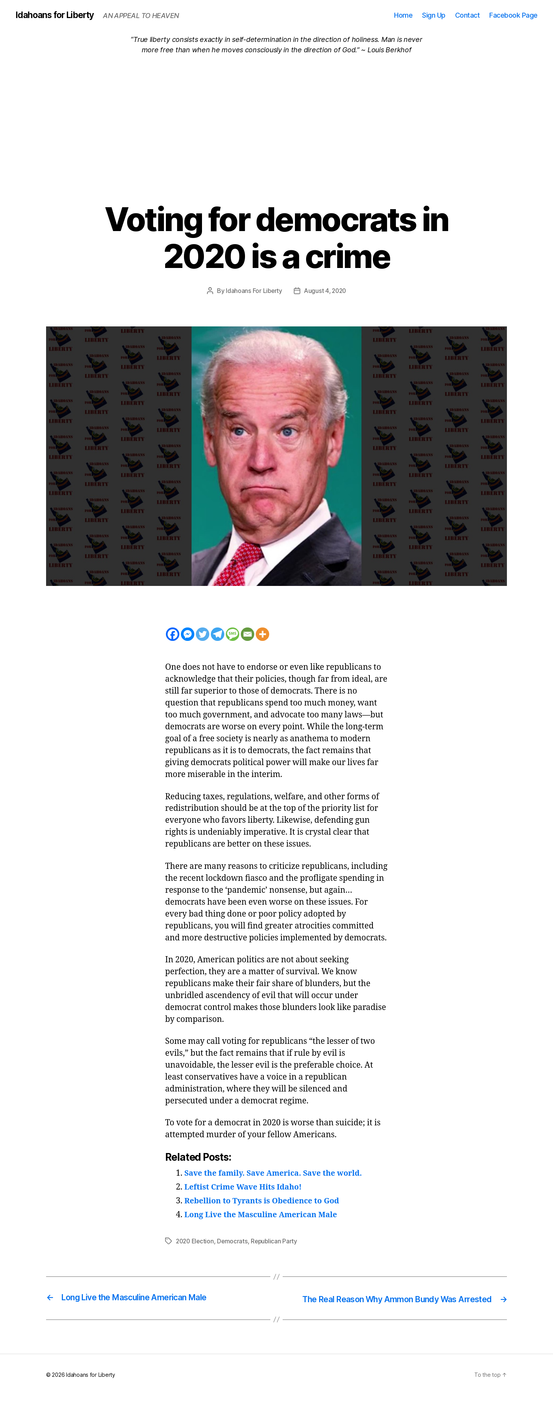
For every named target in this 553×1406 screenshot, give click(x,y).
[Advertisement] (276, 113)
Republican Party (277, 1241)
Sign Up (433, 15)
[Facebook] (172, 634)
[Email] (247, 634)
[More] (262, 634)
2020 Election (196, 1241)
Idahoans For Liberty (253, 291)
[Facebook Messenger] (187, 634)
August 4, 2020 (325, 291)
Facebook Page (513, 15)
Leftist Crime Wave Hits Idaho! (246, 1187)
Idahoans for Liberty (57, 15)
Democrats (234, 1241)
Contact (467, 15)
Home (403, 15)
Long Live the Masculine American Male (265, 1215)
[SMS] (232, 634)
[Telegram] (217, 634)
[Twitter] (202, 634)
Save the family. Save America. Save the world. (278, 1173)
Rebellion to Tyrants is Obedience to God (266, 1201)
